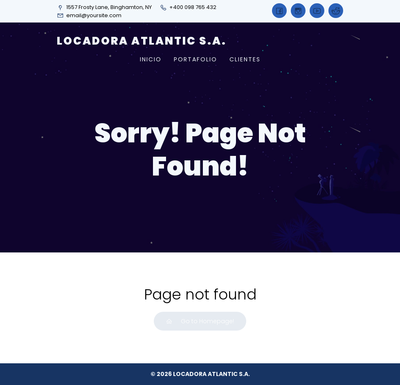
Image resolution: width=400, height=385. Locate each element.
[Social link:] (279, 10)
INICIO (151, 59)
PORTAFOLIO (195, 59)
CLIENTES (245, 59)
